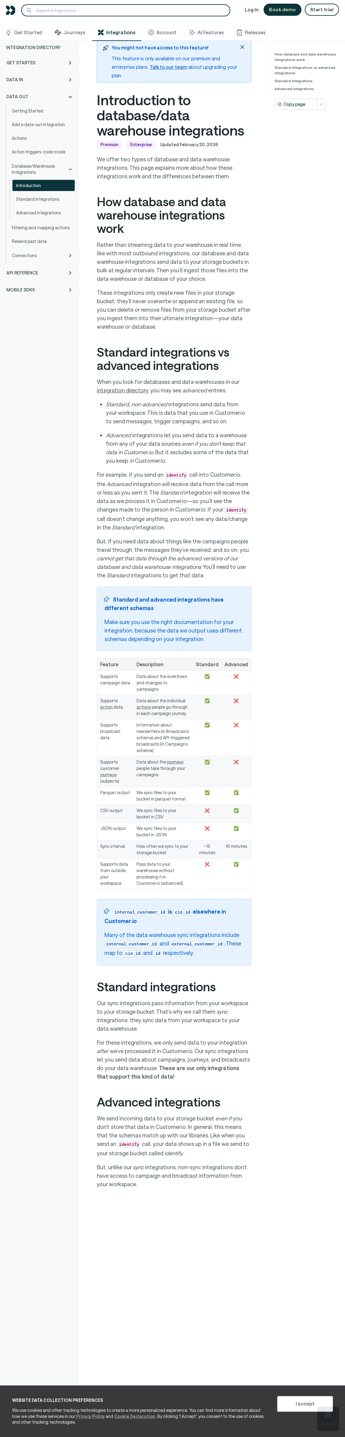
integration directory (122, 390)
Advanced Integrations (38, 212)
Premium (109, 145)
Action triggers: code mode (38, 151)
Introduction (28, 185)
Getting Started (27, 110)
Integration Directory (33, 47)
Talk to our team (168, 67)
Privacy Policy (90, 1416)
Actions (19, 138)
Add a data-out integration (38, 124)
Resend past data (29, 241)
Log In (252, 9)
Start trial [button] (322, 9)
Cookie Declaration (135, 1416)
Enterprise (141, 145)
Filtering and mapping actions (41, 227)
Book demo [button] (282, 9)
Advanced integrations (294, 88)
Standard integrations (37, 199)
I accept (305, 1403)
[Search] (125, 10)
